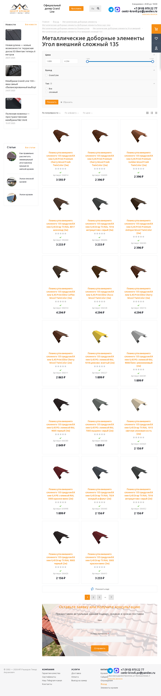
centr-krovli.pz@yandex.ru (139, 11)
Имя (100, 620)
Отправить (99, 648)
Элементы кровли (109, 688)
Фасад (104, 684)
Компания (48, 669)
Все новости (31, 24)
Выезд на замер (79, 680)
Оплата (75, 677)
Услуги (75, 669)
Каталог (106, 669)
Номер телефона (100, 633)
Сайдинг (104, 677)
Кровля (104, 673)
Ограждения (107, 680)
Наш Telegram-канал (52, 680)
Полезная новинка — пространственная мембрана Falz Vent (17, 116)
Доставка (76, 673)
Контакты (47, 684)
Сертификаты (49, 677)
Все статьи (30, 147)
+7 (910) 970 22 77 (145, 8)
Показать (51, 102)
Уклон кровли (26, 194)
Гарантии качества (51, 673)
